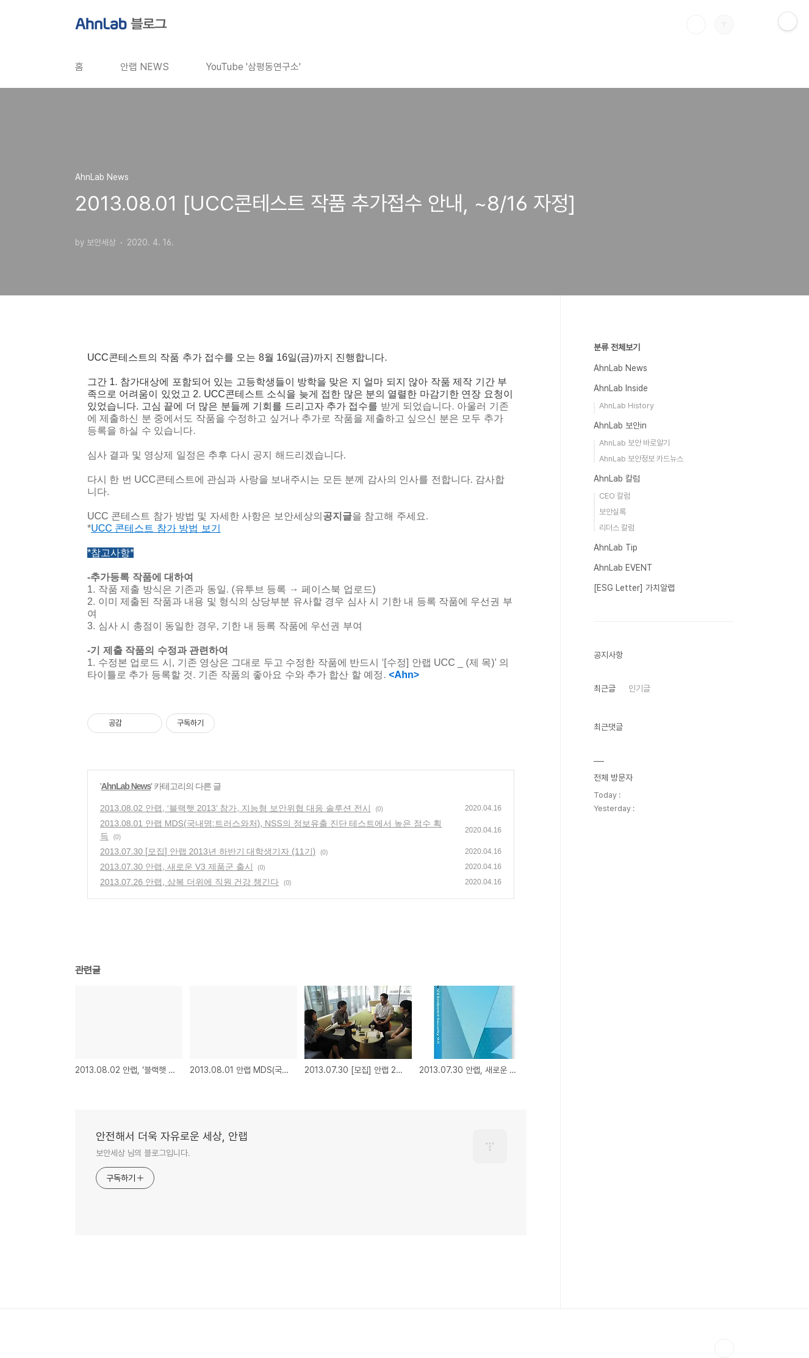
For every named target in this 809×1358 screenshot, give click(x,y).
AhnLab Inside (621, 388)
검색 (696, 24)
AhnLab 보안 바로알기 (634, 442)
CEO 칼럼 (614, 495)
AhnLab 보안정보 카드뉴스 (641, 458)
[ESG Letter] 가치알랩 (634, 588)
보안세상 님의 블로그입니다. (143, 1153)
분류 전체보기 (617, 347)
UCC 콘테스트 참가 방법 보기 (155, 528)
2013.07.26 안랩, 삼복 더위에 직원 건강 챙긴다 (189, 882)
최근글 (605, 688)
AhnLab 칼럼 (617, 478)
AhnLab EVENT (623, 567)
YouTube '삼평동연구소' (253, 67)
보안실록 (612, 511)
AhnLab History (626, 405)
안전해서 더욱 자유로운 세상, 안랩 (172, 1136)
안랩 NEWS (144, 67)
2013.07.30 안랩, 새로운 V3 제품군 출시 (176, 867)
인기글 (639, 688)
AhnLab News (126, 786)
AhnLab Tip (616, 547)
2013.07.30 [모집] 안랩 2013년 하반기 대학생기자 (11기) (207, 851)
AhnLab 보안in (620, 425)
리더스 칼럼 (617, 527)
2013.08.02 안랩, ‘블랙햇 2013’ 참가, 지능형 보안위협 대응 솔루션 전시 (235, 808)
